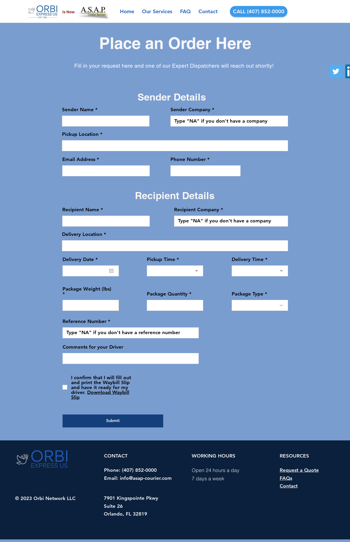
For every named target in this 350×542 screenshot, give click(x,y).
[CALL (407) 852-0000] (258, 11)
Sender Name (78, 109)
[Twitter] (336, 71)
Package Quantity (167, 293)
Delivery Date (82, 259)
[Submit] (113, 420)
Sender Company (190, 109)
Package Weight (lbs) (87, 289)
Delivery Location (82, 234)
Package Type (247, 293)
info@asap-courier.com (146, 478)
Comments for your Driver (93, 346)
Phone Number (188, 159)
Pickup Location (80, 134)
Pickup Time (161, 259)
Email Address (78, 159)
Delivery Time (248, 259)
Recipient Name (80, 209)
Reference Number (84, 321)
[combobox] (175, 145)
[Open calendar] (111, 271)
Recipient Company (196, 209)
